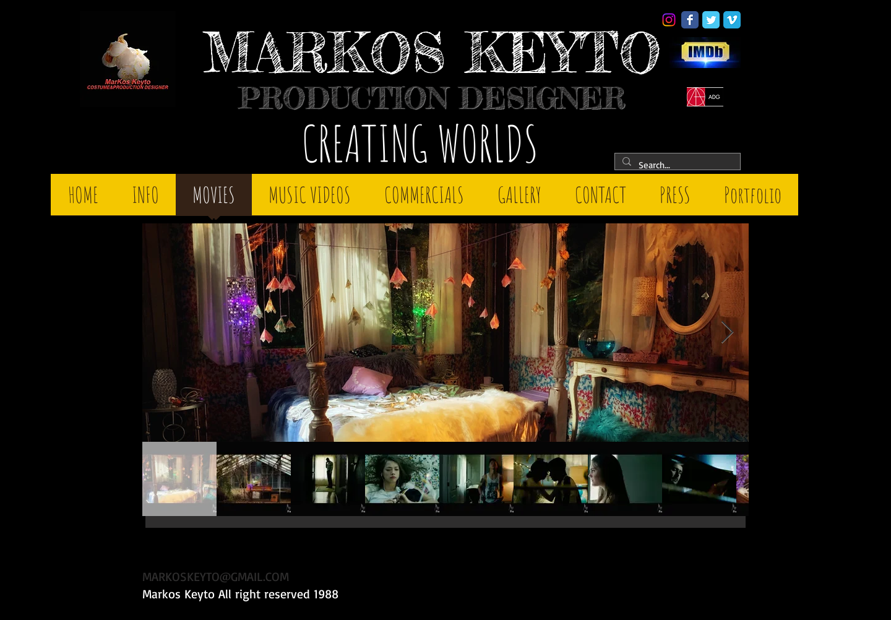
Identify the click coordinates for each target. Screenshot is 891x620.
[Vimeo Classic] (732, 19)
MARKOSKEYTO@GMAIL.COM (215, 576)
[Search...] (676, 164)
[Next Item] (727, 333)
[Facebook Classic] (690, 19)
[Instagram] (669, 19)
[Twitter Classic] (711, 19)
